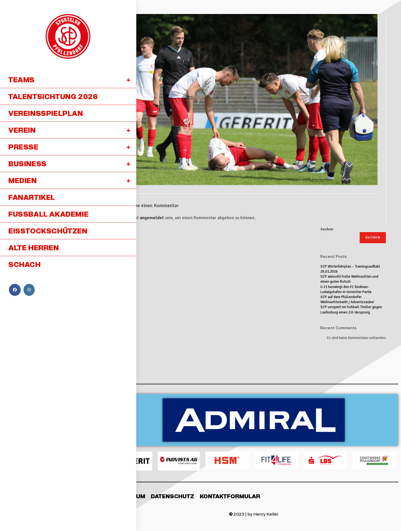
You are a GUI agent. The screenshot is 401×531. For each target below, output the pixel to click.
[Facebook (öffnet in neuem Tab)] (15, 290)
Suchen (326, 229)
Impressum (127, 496)
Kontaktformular (230, 496)
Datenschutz (172, 496)
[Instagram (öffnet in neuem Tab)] (29, 290)
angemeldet (152, 218)
